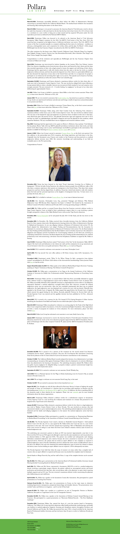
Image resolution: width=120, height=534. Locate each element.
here (28, 94)
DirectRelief (64, 390)
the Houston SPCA (51, 390)
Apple (65, 130)
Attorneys (59, 11)
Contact (90, 11)
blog (71, 383)
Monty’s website (53, 130)
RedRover (42, 390)
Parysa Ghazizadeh (42, 216)
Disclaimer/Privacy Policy (72, 525)
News (75, 11)
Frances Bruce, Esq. (68, 133)
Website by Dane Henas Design (73, 527)
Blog (82, 11)
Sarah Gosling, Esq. (63, 98)
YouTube (72, 130)
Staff (69, 11)
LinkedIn (75, 392)
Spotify (61, 130)
